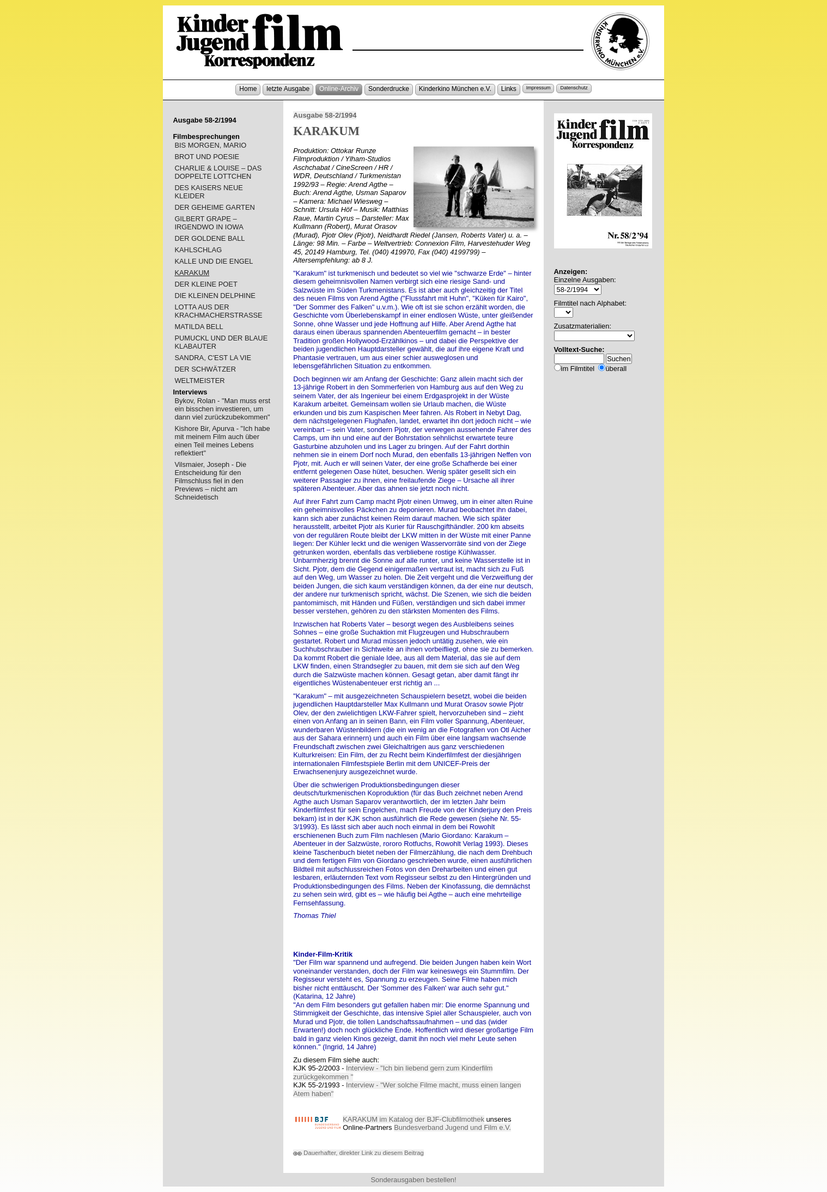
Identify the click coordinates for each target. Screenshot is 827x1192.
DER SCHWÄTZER (205, 369)
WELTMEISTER (199, 380)
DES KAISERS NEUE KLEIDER (208, 192)
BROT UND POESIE (206, 157)
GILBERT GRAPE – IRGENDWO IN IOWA (208, 223)
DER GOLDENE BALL (209, 238)
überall (616, 368)
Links (508, 89)
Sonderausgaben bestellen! (413, 1180)
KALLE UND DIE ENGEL (213, 261)
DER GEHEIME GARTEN (214, 207)
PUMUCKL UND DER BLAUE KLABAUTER (220, 342)
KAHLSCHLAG (198, 250)
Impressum (538, 87)
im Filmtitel (578, 368)
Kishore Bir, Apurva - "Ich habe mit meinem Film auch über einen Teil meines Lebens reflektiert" (222, 440)
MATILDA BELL (198, 327)
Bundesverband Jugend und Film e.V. (452, 1127)
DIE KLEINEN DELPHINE (214, 295)
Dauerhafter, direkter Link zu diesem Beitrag (358, 1153)
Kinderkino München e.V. (455, 89)
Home (248, 89)
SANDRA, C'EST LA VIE (212, 358)
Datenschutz (573, 87)
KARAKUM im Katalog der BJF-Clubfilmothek (413, 1119)
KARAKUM (191, 273)
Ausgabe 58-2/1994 (324, 115)
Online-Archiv (338, 89)
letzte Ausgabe (287, 89)
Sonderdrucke (388, 89)
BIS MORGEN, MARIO (210, 145)
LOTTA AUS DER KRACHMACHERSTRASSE (218, 311)
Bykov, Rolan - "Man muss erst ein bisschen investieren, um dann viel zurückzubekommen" (222, 409)
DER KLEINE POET (205, 284)
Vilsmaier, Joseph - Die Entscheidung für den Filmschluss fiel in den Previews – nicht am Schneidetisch (210, 480)
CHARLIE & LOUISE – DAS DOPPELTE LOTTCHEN (218, 172)
